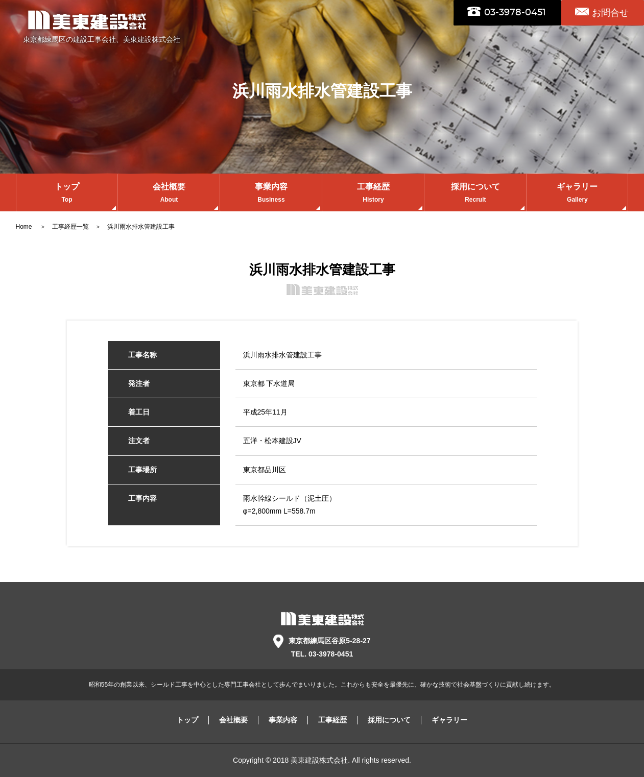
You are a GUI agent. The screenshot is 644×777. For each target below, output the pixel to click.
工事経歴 (373, 193)
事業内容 (271, 193)
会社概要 (169, 193)
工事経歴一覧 (70, 226)
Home (25, 226)
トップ (67, 193)
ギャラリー (577, 193)
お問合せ (610, 13)
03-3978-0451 (515, 12)
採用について (475, 193)
